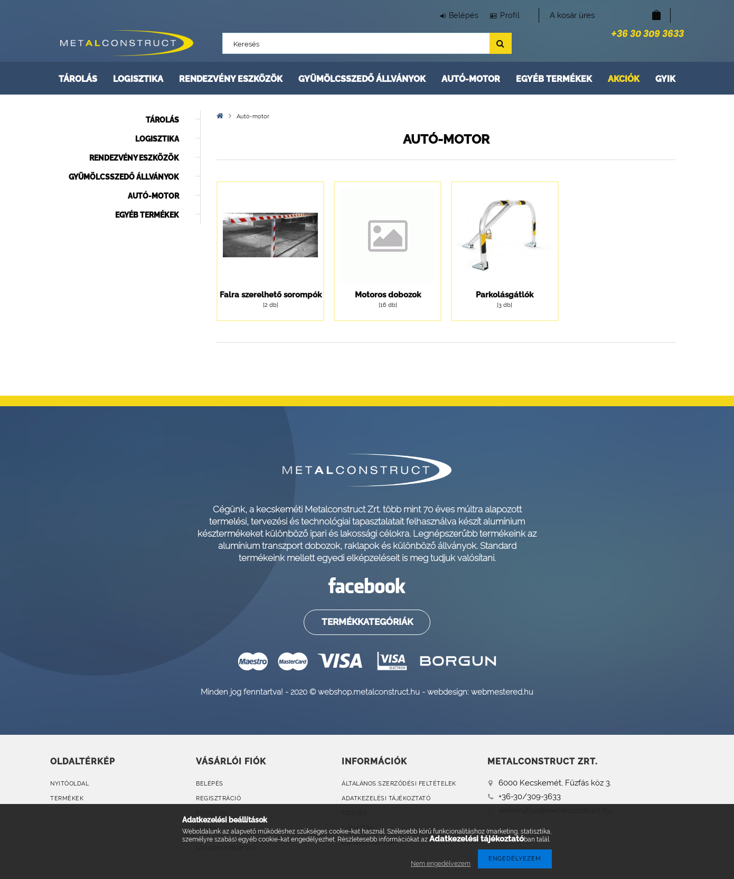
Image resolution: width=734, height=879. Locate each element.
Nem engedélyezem (440, 863)
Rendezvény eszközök (231, 79)
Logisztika (138, 79)
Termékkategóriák (367, 621)
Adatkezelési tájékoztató (386, 798)
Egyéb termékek (554, 79)
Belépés (457, 15)
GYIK (665, 79)
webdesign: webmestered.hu (480, 691)
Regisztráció (218, 798)
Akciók (623, 79)
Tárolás (78, 79)
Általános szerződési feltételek (399, 783)
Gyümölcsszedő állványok (362, 79)
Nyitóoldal (69, 783)
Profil (507, 15)
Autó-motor (470, 79)
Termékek (66, 798)
